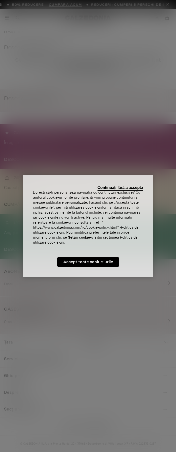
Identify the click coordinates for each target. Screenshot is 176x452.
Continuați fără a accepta (120, 187)
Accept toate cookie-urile (88, 262)
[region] (88, 226)
